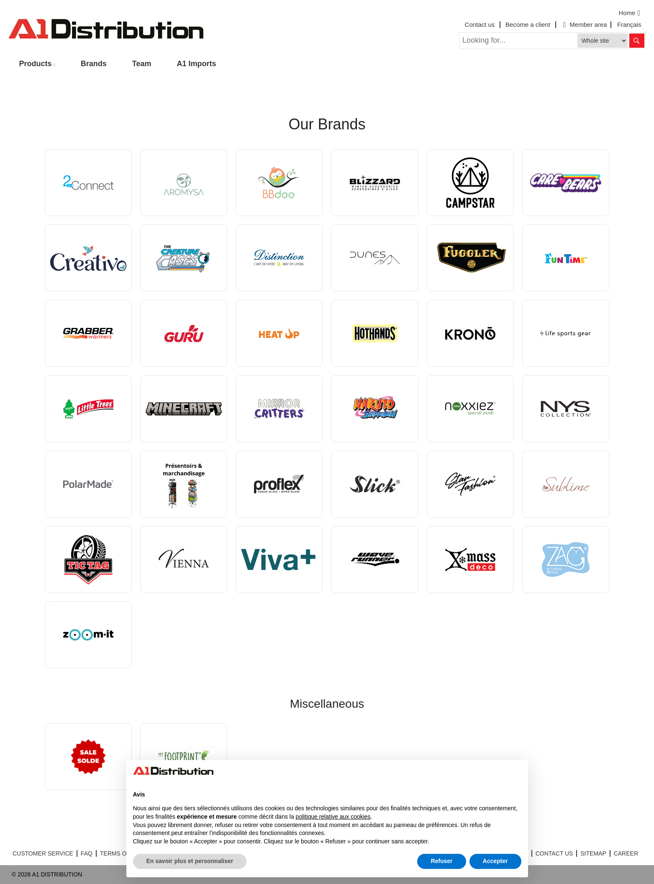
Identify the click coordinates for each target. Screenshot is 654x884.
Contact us (480, 24)
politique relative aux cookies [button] (333, 816)
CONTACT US (554, 853)
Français (629, 24)
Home (630, 13)
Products (35, 63)
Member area (584, 24)
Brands (94, 63)
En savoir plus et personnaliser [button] (189, 861)
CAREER (626, 853)
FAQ (86, 853)
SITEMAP (593, 853)
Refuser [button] (441, 861)
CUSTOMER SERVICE (43, 853)
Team (141, 63)
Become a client (527, 24)
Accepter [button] (495, 861)
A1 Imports (196, 63)
